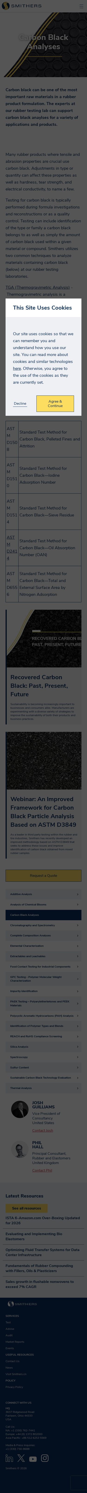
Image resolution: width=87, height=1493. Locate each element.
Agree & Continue (55, 403)
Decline (20, 403)
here (17, 368)
